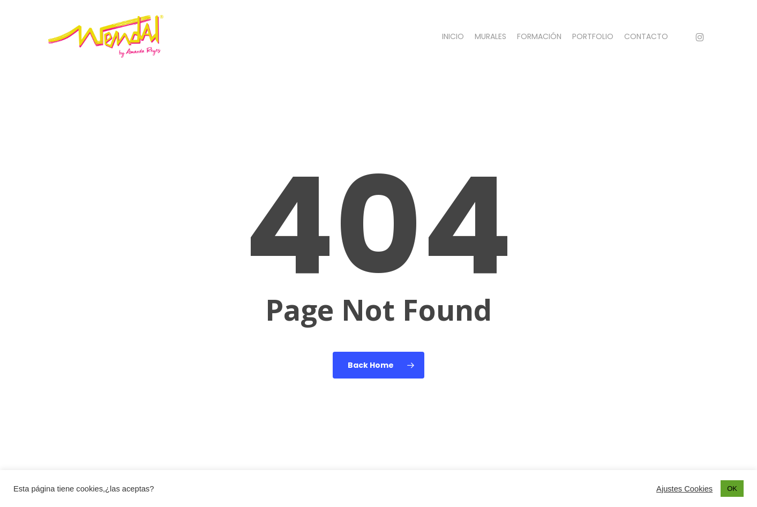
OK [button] (732, 489)
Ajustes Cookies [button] (684, 489)
